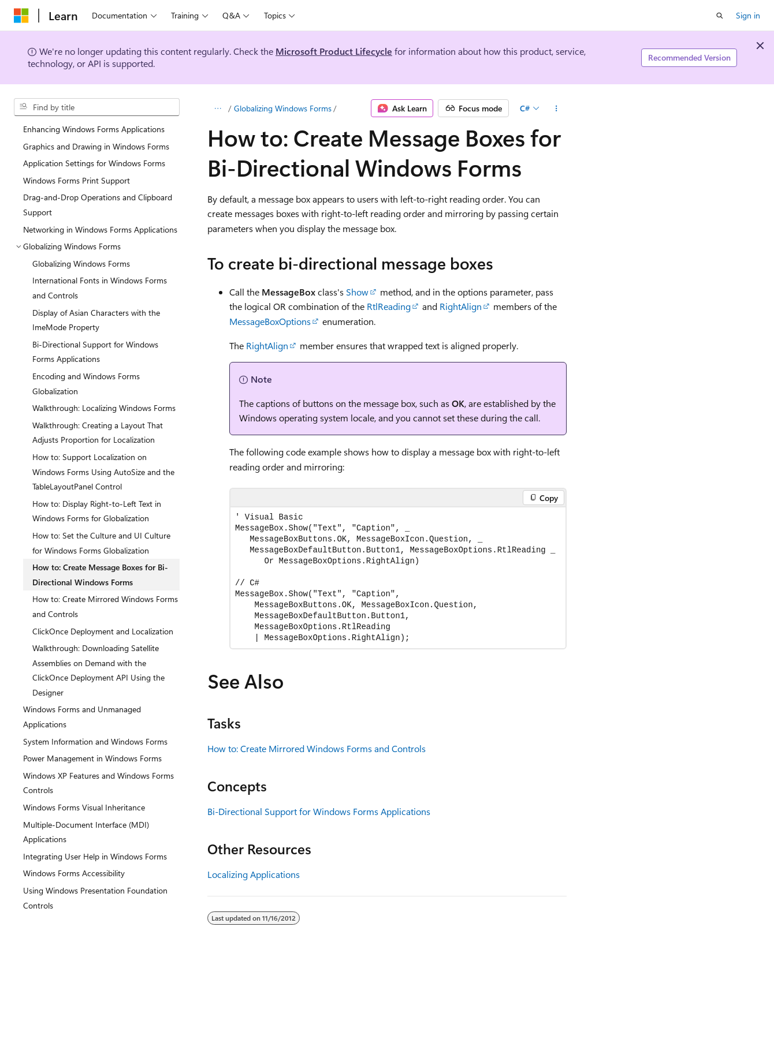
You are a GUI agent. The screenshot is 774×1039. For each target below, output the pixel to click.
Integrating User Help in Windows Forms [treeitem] (95, 856)
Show (357, 292)
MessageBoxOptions (270, 321)
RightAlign (461, 306)
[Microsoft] (21, 15)
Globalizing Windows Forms (283, 108)
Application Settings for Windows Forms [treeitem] (94, 163)
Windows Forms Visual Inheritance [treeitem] (84, 807)
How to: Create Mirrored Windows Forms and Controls (316, 748)
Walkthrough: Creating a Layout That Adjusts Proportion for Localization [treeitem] (97, 433)
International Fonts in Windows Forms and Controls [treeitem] (99, 288)
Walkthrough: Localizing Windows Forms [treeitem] (104, 407)
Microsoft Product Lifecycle (334, 51)
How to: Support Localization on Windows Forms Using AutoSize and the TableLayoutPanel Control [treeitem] (103, 471)
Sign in (748, 15)
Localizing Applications (253, 874)
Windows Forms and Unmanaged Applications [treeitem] (82, 717)
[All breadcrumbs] (217, 108)
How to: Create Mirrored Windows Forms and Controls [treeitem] (105, 606)
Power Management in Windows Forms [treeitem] (92, 758)
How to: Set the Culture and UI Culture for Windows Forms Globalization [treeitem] (101, 543)
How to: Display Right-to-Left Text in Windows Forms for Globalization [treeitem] (96, 511)
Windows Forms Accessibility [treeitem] (74, 873)
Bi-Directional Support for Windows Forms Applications (318, 811)
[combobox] (97, 107)
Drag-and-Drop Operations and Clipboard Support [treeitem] (97, 205)
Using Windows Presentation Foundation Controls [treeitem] (95, 898)
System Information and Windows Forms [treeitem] (95, 741)
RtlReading (389, 306)
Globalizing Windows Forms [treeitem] (81, 263)
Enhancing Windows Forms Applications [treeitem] (94, 129)
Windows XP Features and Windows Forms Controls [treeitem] (98, 783)
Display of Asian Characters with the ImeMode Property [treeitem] (96, 320)
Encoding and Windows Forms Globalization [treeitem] (86, 384)
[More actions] (556, 108)
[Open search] (719, 15)
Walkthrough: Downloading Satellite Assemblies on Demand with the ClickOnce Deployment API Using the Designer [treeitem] (98, 670)
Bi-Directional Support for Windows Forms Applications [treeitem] (95, 352)
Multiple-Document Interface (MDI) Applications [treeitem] (86, 832)
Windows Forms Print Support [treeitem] (76, 180)
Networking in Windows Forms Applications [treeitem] (100, 229)
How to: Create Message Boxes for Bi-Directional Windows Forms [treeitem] (100, 575)
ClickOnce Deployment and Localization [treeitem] (102, 631)
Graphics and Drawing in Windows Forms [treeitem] (96, 146)
